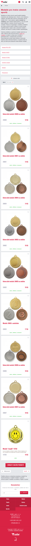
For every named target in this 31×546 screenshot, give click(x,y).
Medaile (23, 499)
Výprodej (7, 509)
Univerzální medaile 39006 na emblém (14, 365)
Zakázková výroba (23, 505)
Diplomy (23, 502)
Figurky (7, 502)
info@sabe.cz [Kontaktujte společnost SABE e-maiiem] (15, 523)
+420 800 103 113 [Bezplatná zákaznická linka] (15, 520)
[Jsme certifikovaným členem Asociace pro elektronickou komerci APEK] (15, 539)
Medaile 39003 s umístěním (11, 323)
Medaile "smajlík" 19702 (10, 449)
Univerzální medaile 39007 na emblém (14, 407)
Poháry (7, 499)
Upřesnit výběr (15, 78)
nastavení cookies (18, 530)
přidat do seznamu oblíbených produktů (28, 86)
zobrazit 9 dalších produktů (15, 465)
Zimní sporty (9, 82)
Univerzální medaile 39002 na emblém (14, 239)
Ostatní (7, 505)
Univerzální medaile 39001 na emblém (14, 156)
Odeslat (24, 492)
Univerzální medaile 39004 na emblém (14, 198)
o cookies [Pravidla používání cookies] (10, 530)
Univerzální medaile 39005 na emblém (14, 281)
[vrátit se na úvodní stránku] (15, 534)
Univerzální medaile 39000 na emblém (14, 114)
